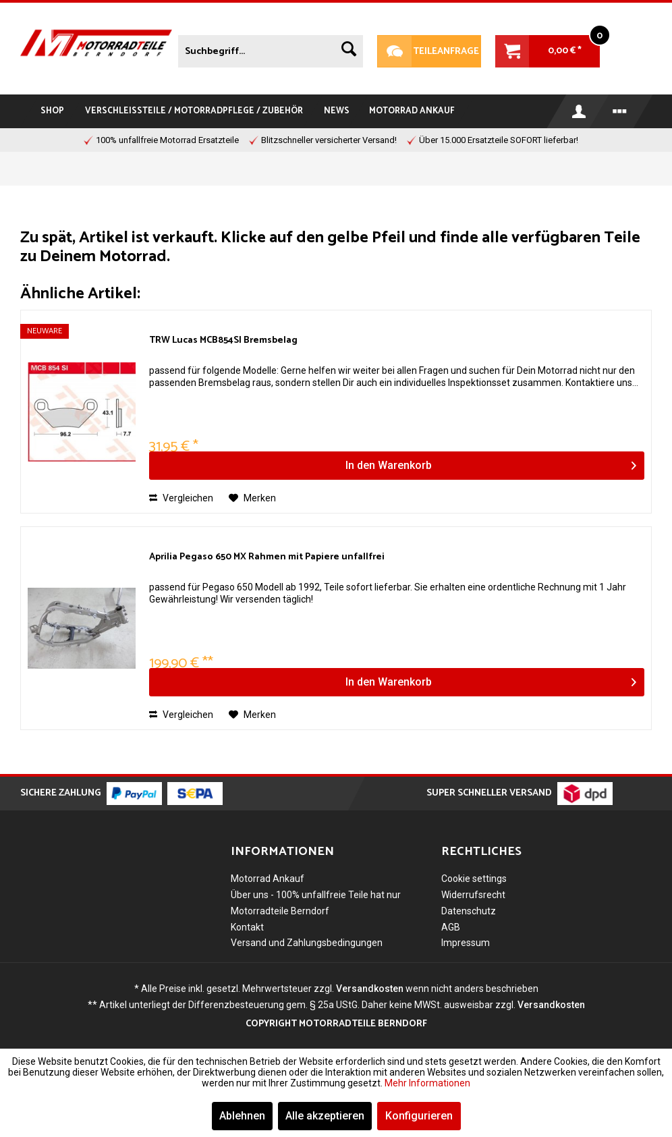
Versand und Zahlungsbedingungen (307, 942)
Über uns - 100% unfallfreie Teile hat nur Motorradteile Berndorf (316, 902)
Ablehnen (242, 1115)
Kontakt (247, 927)
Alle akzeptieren (324, 1115)
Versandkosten (369, 988)
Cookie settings (474, 878)
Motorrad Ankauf (267, 878)
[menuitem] (270, 48)
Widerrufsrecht (473, 894)
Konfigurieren (419, 1115)
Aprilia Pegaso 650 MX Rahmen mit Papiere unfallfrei (267, 558)
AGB (450, 927)
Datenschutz (468, 911)
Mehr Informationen (427, 1083)
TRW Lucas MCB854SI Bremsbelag (223, 341)
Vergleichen (181, 498)
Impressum (465, 942)
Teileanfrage (428, 51)
